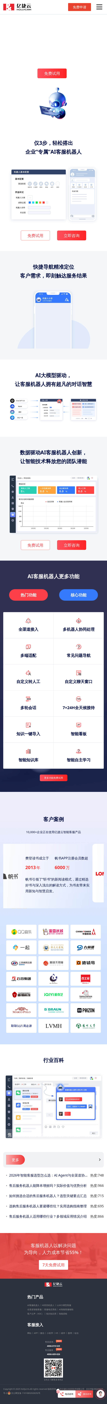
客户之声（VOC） (35, 1314)
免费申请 (79, 7)
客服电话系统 (50, 1309)
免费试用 (52, 73)
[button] (14, 908)
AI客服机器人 (33, 1305)
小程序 (50, 1333)
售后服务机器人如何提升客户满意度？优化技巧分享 (57, 1135)
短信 (76, 1333)
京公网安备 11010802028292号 (26, 1393)
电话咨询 (66, 1394)
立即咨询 (72, 236)
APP (36, 1333)
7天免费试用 (54, 1265)
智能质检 (63, 1314)
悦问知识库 (51, 1314)
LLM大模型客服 (64, 1305)
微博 (70, 1333)
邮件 (63, 1333)
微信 (42, 1333)
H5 (57, 1333)
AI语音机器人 (48, 1305)
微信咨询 (84, 1394)
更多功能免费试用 (53, 778)
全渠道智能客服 (34, 1309)
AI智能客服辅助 (66, 1309)
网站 (29, 1333)
